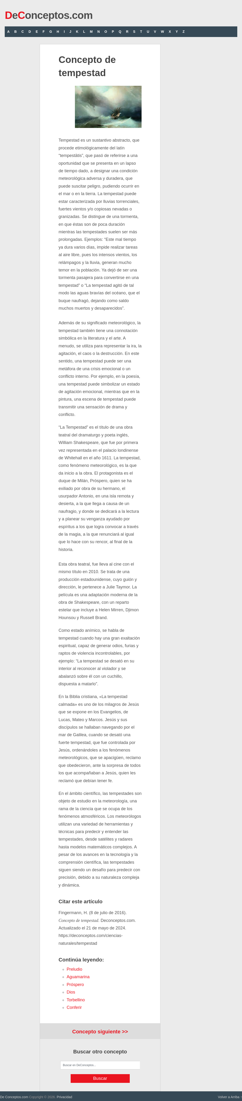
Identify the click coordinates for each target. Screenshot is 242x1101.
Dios (71, 992)
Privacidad (64, 1097)
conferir (74, 1007)
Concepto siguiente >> (100, 1032)
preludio (74, 969)
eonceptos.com (48, 15)
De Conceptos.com (14, 1097)
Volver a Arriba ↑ (230, 1097)
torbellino (76, 1000)
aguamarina (78, 976)
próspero (75, 984)
